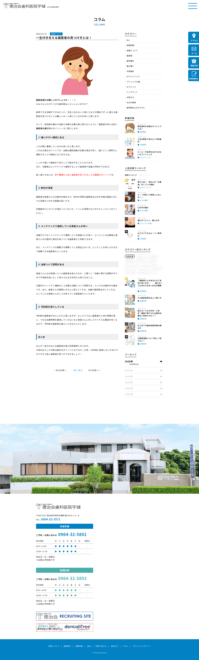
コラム (125, 646)
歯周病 (129, 55)
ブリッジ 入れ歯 (133, 81)
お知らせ (130, 97)
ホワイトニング (133, 76)
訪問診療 (130, 45)
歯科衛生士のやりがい (136, 107)
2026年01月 (134, 364)
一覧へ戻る (77, 370)
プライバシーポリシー (141, 646)
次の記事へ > (94, 370)
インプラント (132, 92)
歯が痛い (130, 66)
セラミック (131, 87)
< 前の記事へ (60, 370)
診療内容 (79, 646)
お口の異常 (131, 102)
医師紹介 (67, 646)
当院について (53, 646)
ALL (128, 40)
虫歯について (132, 50)
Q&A (89, 646)
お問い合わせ (100, 646)
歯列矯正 (130, 61)
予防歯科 (130, 71)
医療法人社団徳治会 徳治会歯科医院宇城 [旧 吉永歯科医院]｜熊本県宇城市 (24, 5)
